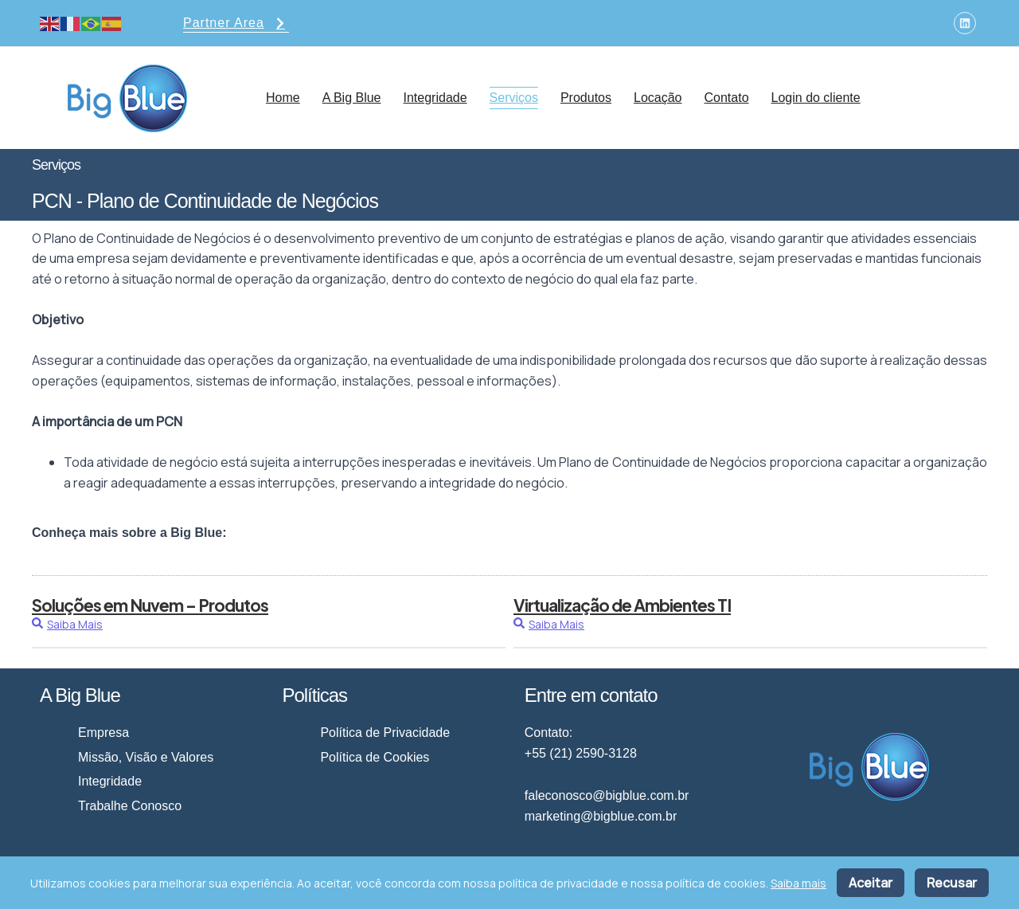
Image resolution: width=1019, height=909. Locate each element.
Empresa (103, 732)
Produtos (585, 97)
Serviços (514, 97)
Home (283, 97)
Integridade (435, 97)
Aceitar (870, 882)
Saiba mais (798, 883)
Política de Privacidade (385, 732)
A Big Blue (351, 97)
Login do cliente (816, 97)
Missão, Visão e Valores (145, 757)
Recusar (952, 882)
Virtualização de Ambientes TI (622, 605)
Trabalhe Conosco (130, 806)
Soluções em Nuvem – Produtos (150, 605)
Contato (726, 97)
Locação (658, 97)
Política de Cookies (374, 757)
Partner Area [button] (236, 24)
